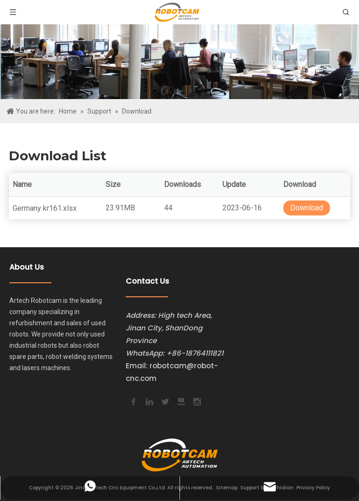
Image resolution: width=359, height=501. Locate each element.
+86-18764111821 (194, 353)
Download (306, 207)
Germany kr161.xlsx (45, 208)
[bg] (179, 61)
